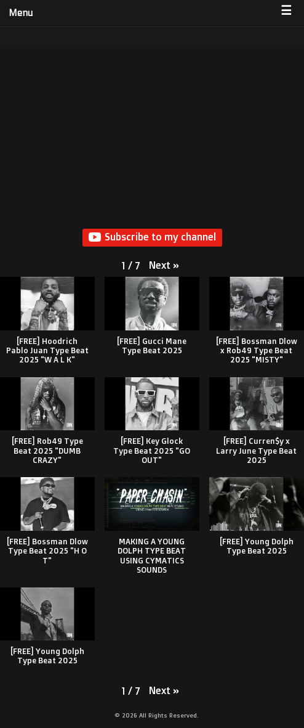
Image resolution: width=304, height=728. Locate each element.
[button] (164, 265)
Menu (21, 12)
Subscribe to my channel (152, 237)
